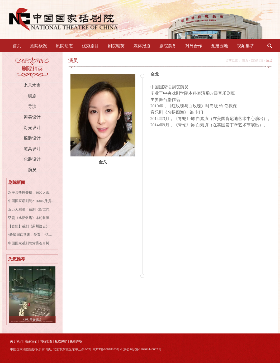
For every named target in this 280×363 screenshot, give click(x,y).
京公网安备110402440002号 (142, 349)
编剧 (32, 96)
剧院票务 (167, 46)
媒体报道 (142, 46)
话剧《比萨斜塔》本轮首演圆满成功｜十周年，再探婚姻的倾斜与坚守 (31, 218)
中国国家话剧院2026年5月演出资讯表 (31, 201)
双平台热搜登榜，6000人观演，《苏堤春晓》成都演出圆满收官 (31, 192)
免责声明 (76, 341)
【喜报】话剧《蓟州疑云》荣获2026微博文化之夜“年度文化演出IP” (31, 226)
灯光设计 (32, 127)
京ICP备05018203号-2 (107, 349)
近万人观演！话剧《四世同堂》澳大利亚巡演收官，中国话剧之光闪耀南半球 (31, 209)
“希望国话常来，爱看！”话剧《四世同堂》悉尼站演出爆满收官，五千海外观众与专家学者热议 (31, 235)
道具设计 (32, 148)
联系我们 (31, 341)
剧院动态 (64, 46)
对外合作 (193, 46)
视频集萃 (245, 46)
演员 (32, 170)
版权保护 (61, 341)
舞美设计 (32, 117)
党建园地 (219, 46)
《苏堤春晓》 (32, 320)
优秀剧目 (90, 46)
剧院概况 (38, 46)
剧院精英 (116, 46)
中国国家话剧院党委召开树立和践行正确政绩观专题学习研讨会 (31, 243)
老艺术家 (32, 85)
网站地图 (46, 341)
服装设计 (32, 138)
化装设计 (32, 159)
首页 (17, 46)
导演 (32, 106)
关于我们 (16, 341)
